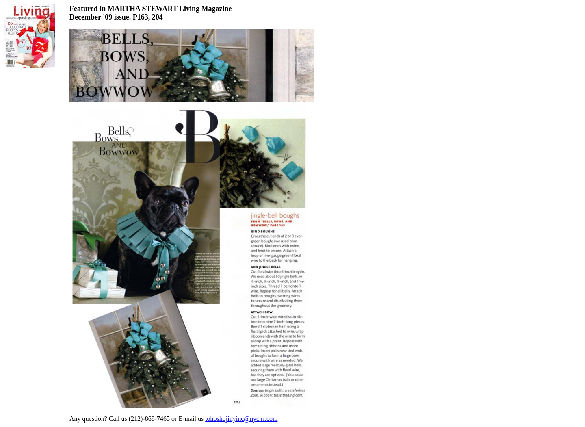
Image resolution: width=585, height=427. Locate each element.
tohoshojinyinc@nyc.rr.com (241, 418)
